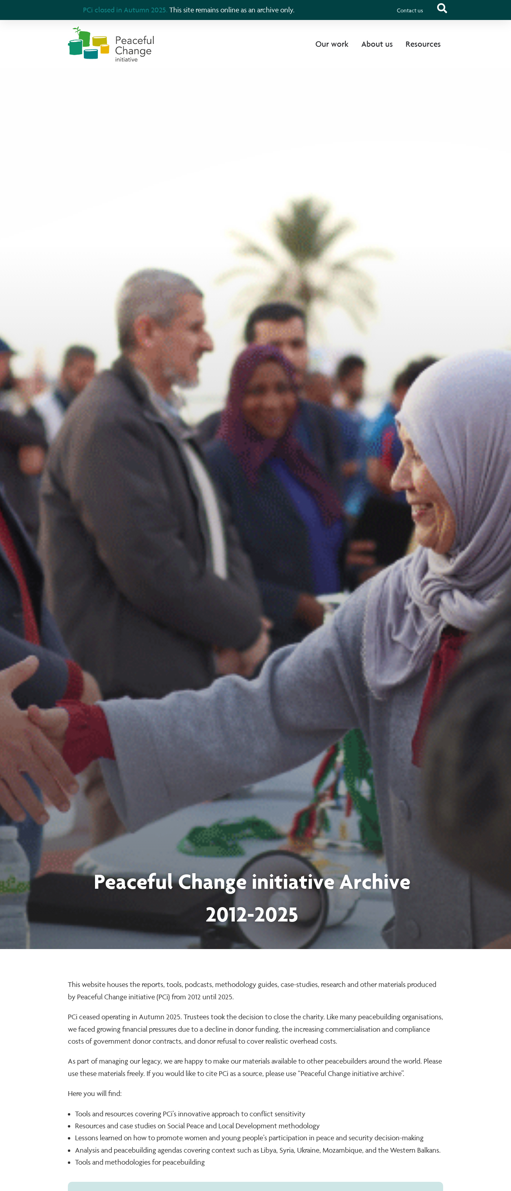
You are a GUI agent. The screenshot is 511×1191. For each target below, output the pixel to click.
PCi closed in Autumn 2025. (125, 9)
